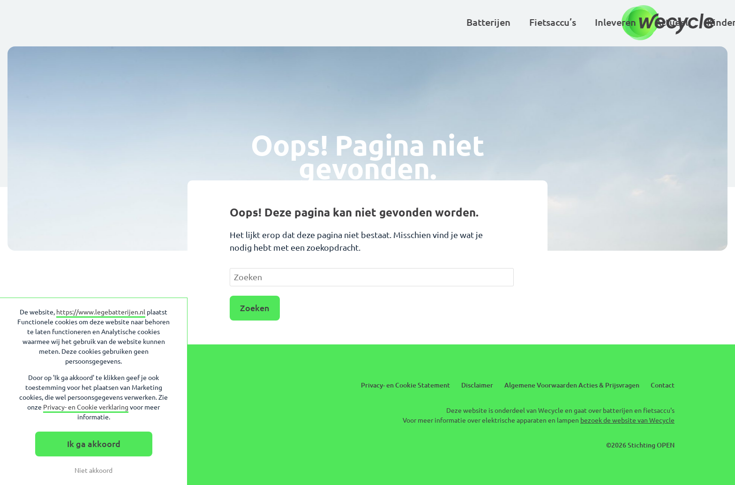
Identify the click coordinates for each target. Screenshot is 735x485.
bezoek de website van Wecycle (627, 420)
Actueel (371, 22)
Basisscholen (493, 22)
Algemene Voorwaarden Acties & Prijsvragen (571, 385)
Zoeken (255, 308)
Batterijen (188, 22)
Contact (663, 385)
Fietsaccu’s (252, 22)
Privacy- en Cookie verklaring (85, 407)
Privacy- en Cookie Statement (405, 385)
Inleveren (315, 22)
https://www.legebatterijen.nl (100, 312)
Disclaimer (477, 385)
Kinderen (426, 22)
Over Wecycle (569, 22)
